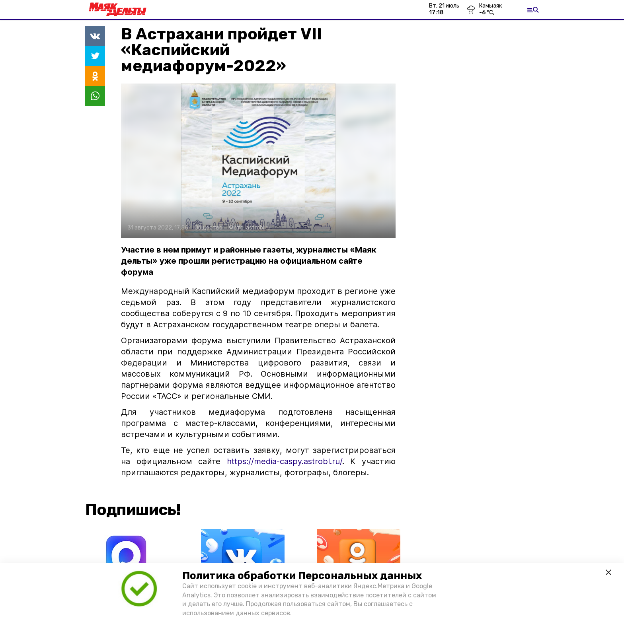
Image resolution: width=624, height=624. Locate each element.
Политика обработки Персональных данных (302, 576)
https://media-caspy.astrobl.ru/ (281, 461)
